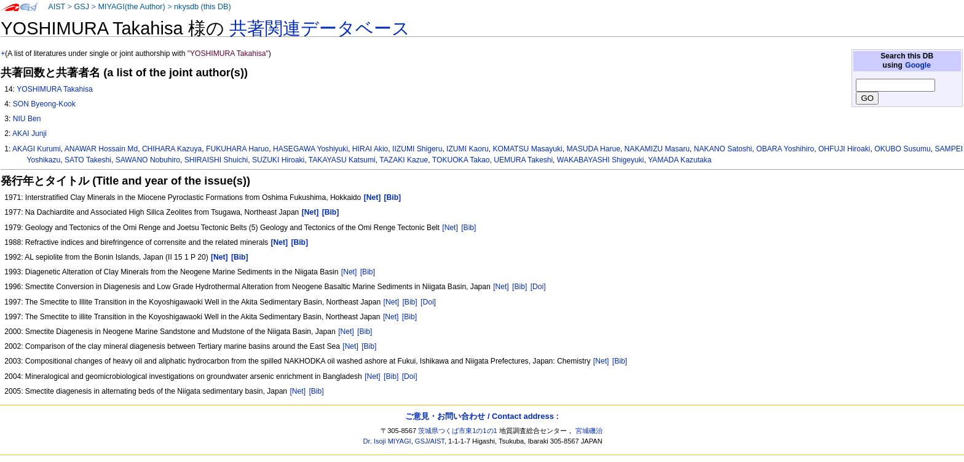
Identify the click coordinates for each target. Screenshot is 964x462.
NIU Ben (27, 118)
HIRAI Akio (370, 149)
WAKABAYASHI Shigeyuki (600, 160)
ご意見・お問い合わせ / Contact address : (481, 416)
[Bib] (468, 227)
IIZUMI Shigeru (417, 149)
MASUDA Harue (593, 149)
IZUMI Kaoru (467, 149)
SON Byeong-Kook (44, 104)
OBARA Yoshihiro (785, 149)
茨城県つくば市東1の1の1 (457, 430)
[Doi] (538, 286)
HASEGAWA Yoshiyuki (310, 149)
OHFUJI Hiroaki (844, 149)
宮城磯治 (588, 430)
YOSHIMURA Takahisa (54, 89)
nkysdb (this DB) (202, 6)
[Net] (450, 227)
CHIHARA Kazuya (172, 149)
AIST (56, 6)
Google (918, 65)
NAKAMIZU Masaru (657, 149)
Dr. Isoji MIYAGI (387, 441)
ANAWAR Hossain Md (101, 149)
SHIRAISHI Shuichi (216, 160)
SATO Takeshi (88, 160)
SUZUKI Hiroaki (278, 160)
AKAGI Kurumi (36, 149)
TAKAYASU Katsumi (342, 160)
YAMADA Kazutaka (679, 160)
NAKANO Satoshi (723, 149)
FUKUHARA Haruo (237, 149)
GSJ (81, 6)
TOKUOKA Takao (461, 160)
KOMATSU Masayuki (527, 149)
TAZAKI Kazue (403, 160)
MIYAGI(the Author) (131, 6)
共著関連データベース (319, 28)
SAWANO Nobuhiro (148, 160)
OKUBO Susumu (902, 149)
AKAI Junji (29, 133)
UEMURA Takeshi (523, 160)
